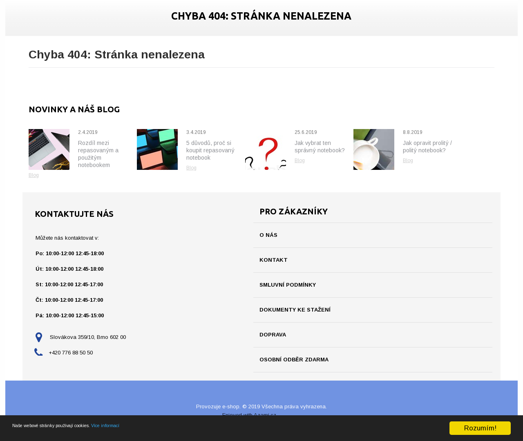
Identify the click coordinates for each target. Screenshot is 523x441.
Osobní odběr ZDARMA (294, 359)
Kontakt (273, 260)
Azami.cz (265, 415)
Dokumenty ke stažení (295, 310)
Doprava (272, 335)
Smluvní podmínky (287, 285)
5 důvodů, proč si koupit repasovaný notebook (210, 150)
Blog (34, 175)
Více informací (166, 436)
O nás (268, 235)
